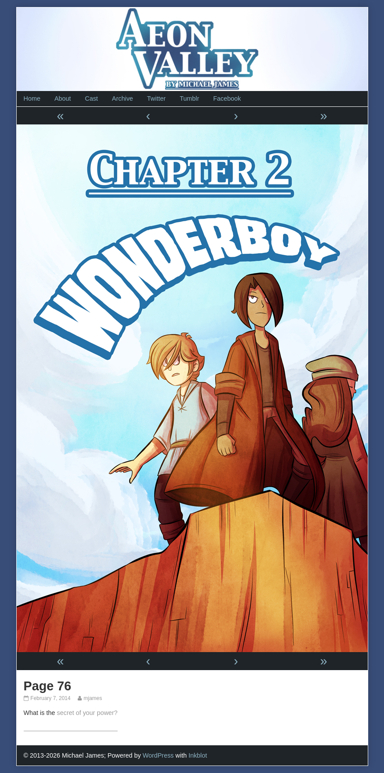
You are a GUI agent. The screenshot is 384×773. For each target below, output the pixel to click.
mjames (92, 698)
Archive (122, 98)
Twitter (156, 98)
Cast (91, 98)
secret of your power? (87, 712)
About (62, 98)
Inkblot (197, 755)
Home (32, 98)
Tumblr (189, 98)
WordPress (158, 755)
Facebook (227, 98)
